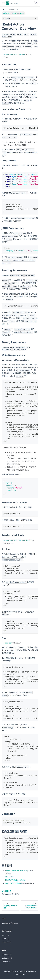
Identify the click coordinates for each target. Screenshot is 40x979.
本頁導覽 (6, 18)
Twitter (5, 939)
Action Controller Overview (14, 54)
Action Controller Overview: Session (18, 540)
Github (5, 935)
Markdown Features (10, 923)
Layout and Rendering (14, 883)
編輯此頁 (6, 891)
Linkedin (6, 942)
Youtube (6, 961)
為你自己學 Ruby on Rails (15, 880)
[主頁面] (4, 9)
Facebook (6, 954)
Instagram (7, 958)
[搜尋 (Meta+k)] (36, 3)
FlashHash (8, 643)
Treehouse (9, 877)
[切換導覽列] (3, 3)
